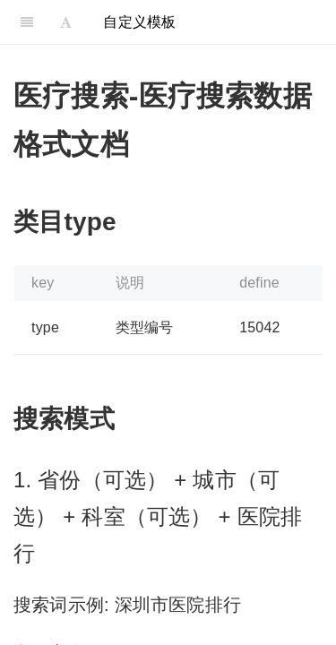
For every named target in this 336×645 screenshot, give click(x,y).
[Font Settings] (66, 22)
